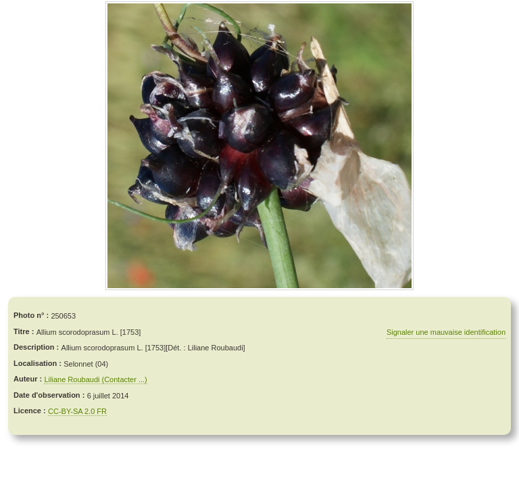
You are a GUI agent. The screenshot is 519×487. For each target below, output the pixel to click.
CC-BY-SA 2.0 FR (77, 411)
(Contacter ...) (124, 379)
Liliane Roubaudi (72, 379)
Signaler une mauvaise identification (446, 332)
